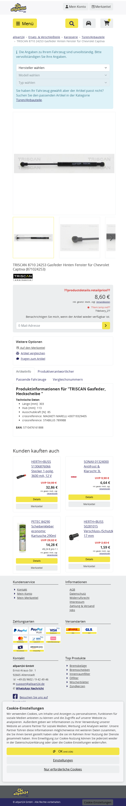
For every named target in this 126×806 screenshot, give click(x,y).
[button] (71, 23)
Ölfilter (74, 678)
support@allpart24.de (30, 684)
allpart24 (18, 37)
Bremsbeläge (78, 666)
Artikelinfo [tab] (23, 371)
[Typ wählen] (63, 82)
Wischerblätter (79, 682)
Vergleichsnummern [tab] (68, 379)
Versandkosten (103, 302)
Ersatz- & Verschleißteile (44, 37)
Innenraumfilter (80, 674)
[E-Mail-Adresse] (106, 325)
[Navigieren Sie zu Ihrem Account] (75, 6)
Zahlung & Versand (82, 606)
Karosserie (71, 37)
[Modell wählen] (63, 75)
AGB (72, 589)
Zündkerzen (77, 686)
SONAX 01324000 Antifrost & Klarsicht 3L (96, 466)
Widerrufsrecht (79, 598)
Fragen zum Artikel (30, 359)
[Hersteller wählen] (63, 67)
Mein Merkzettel (27, 598)
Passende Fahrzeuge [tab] (31, 379)
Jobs (72, 610)
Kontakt (22, 589)
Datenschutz (78, 593)
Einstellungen (63, 760)
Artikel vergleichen (30, 353)
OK (63, 751)
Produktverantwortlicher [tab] (56, 371)
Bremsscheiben (80, 670)
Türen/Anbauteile (93, 37)
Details (37, 499)
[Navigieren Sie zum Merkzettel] (101, 6)
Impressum (77, 602)
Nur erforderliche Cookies (63, 769)
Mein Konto (24, 593)
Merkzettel (37, 506)
